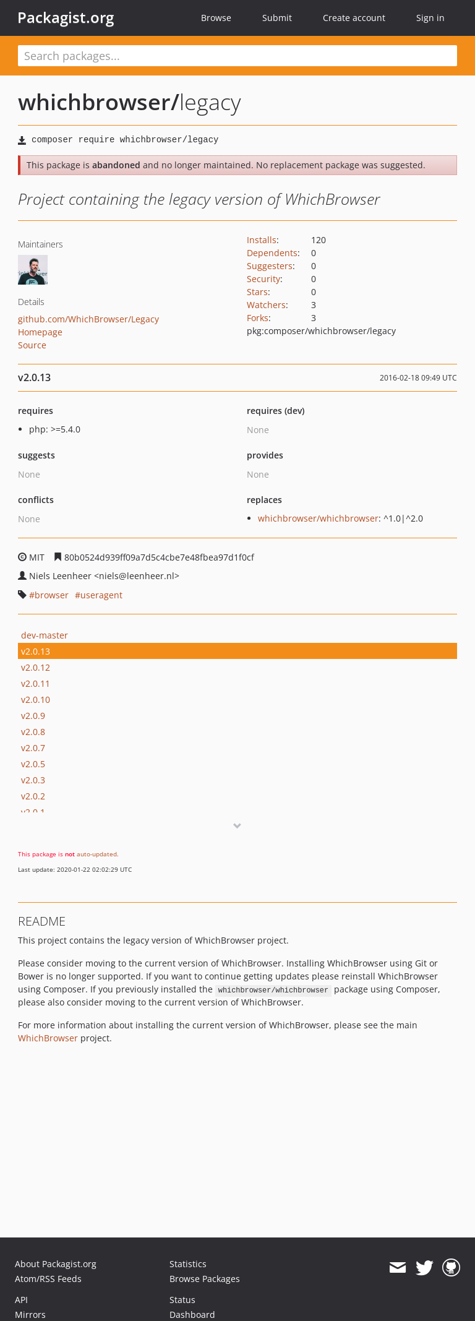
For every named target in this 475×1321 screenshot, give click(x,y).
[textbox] (237, 55)
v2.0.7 (33, 748)
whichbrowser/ (98, 102)
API (21, 1300)
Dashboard (192, 1314)
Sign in (430, 18)
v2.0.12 (35, 667)
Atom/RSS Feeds (48, 1278)
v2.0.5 (33, 764)
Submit (277, 18)
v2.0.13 (35, 651)
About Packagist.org (55, 1264)
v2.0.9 (33, 715)
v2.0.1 (33, 812)
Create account (354, 18)
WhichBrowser (48, 1038)
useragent (101, 595)
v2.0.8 (33, 732)
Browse (216, 18)
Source (32, 345)
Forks (257, 318)
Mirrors (30, 1314)
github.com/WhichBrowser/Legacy (88, 319)
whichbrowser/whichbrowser (318, 518)
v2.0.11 (35, 683)
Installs (261, 240)
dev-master (44, 635)
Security (263, 279)
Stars (257, 292)
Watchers (266, 305)
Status (182, 1300)
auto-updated (97, 854)
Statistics (188, 1264)
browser (52, 595)
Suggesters (270, 266)
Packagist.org (65, 17)
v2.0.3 (33, 780)
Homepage (40, 332)
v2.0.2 (33, 796)
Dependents (272, 253)
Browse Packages (204, 1278)
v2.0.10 (35, 699)
